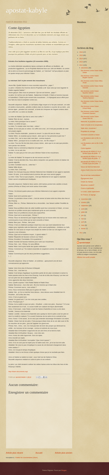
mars (83, 225)
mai (82, 219)
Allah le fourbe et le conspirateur (92, 125)
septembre (85, 205)
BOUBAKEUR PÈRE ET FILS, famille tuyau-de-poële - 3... (91, 152)
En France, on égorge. (88, 195)
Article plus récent (14, 453)
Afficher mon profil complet (86, 257)
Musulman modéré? (87, 185)
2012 (81, 65)
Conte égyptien (86, 148)
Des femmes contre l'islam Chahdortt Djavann (90, 112)
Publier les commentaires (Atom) (26, 457)
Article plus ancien (63, 453)
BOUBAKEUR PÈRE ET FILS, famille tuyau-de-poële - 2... (91, 157)
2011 (81, 233)
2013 (81, 62)
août (83, 209)
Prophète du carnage (88, 131)
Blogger (64, 470)
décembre (84, 68)
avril (82, 222)
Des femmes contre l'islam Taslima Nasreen (90, 97)
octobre (84, 202)
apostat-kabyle (26, 10)
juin (82, 215)
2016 (81, 52)
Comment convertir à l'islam (90, 135)
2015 (81, 55)
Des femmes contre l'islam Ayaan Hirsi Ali (90, 117)
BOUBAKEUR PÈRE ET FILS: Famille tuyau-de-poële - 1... (91, 162)
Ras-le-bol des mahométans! (90, 175)
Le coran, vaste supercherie (90, 191)
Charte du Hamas (87, 182)
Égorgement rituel (87, 178)
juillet (83, 212)
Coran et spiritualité (87, 188)
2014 (81, 58)
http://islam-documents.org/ (18, 371)
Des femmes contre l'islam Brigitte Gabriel (90, 76)
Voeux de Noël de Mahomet (90, 167)
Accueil (38, 453)
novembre (84, 199)
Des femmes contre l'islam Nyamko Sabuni (90, 92)
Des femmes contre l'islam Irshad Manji (90, 107)
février (83, 228)
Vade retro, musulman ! (89, 128)
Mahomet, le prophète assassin (91, 121)
